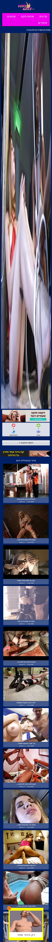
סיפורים (42, 22)
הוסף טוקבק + (26, 442)
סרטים (43, 16)
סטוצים (11, 16)
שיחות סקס (27, 16)
